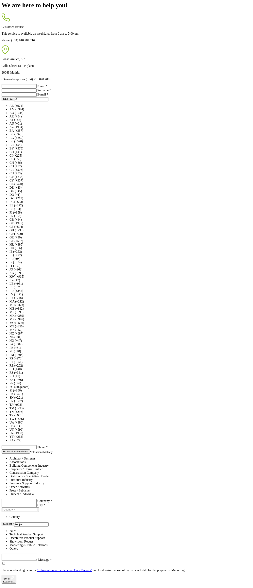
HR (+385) (16, 244)
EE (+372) (16, 205)
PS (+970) (15, 358)
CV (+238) (16, 177)
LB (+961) (16, 283)
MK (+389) (16, 315)
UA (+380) (16, 422)
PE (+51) (15, 347)
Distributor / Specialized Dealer (29, 476)
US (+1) (14, 426)
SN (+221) (16, 397)
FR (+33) (15, 216)
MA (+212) (16, 301)
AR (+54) (15, 116)
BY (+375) (16, 148)
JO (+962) (15, 269)
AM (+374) (16, 109)
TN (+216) (16, 411)
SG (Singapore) (19, 387)
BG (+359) (16, 137)
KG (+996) (16, 273)
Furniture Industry (21, 479)
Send (9, 580)
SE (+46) (15, 383)
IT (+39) (14, 266)
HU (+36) (15, 248)
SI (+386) (15, 390)
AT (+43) (15, 120)
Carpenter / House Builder (26, 469)
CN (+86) (15, 162)
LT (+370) (15, 287)
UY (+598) (16, 429)
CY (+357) (16, 180)
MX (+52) (15, 330)
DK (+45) (15, 191)
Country (14, 516)
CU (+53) (15, 173)
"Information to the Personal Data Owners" (64, 571)
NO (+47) (15, 340)
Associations (17, 462)
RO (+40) (15, 369)
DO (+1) (14, 194)
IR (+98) (15, 258)
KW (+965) (16, 276)
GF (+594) (16, 226)
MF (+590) (16, 312)
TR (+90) (15, 415)
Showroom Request (21, 541)
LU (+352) (16, 290)
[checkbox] (3, 564)
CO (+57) (15, 166)
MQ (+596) (16, 322)
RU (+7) (14, 376)
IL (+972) (15, 255)
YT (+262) (16, 436)
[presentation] (30, 99)
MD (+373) (16, 305)
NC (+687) (16, 333)
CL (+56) (15, 159)
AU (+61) (15, 123)
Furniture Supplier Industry (26, 483)
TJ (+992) (15, 404)
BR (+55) (15, 145)
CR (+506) (16, 169)
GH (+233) (16, 230)
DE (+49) (15, 187)
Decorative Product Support (27, 538)
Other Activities (19, 487)
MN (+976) (16, 319)
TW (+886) (16, 419)
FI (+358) (15, 212)
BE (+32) (15, 134)
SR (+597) (16, 401)
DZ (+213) (16, 198)
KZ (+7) (14, 280)
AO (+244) (16, 112)
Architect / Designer (22, 458)
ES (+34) (15, 209)
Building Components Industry (29, 465)
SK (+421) (16, 394)
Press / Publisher (20, 490)
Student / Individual (22, 494)
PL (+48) (15, 351)
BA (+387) (16, 130)
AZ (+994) (16, 127)
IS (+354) (15, 262)
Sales (12, 530)
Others (13, 548)
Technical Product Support (26, 534)
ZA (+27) (15, 440)
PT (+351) (16, 362)
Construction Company (24, 472)
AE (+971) (16, 105)
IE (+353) (15, 251)
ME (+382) (16, 308)
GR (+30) (15, 237)
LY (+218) (16, 298)
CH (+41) (15, 152)
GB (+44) (15, 219)
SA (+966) (16, 379)
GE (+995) (16, 223)
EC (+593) (16, 201)
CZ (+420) (16, 184)
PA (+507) (16, 344)
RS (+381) (16, 372)
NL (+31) (15, 337)
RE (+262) (16, 365)
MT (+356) (16, 326)
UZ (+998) (16, 433)
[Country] (20, 509)
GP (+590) (16, 233)
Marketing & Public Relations (28, 545)
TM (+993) (16, 408)
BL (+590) (16, 141)
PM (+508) (16, 354)
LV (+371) (16, 294)
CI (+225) (15, 155)
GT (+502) (16, 241)
